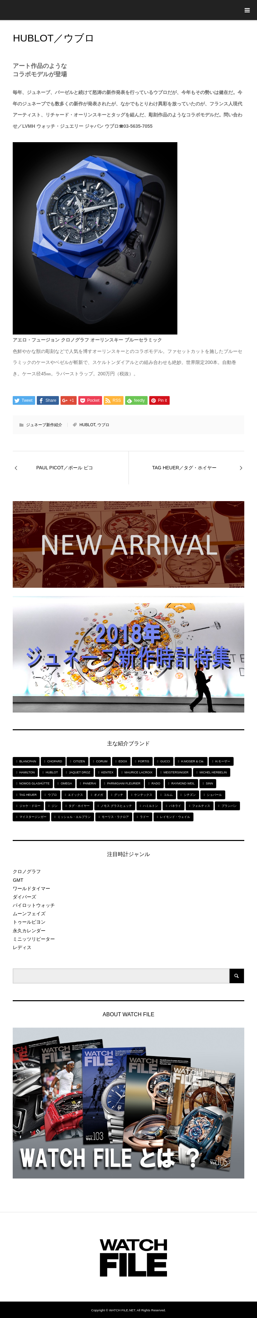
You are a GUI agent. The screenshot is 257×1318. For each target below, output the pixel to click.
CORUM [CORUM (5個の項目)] (101, 761)
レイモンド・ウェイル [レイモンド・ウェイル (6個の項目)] (175, 817)
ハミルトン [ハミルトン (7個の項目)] (150, 806)
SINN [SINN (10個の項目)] (209, 783)
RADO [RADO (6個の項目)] (156, 783)
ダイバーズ (24, 897)
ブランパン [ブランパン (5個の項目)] (229, 806)
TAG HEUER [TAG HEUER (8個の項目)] (28, 794)
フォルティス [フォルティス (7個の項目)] (201, 806)
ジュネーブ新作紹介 (44, 424)
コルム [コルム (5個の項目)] (168, 794)
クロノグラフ (27, 871)
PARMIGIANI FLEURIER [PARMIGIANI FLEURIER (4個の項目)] (123, 783)
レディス (22, 947)
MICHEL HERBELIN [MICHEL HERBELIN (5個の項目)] (213, 772)
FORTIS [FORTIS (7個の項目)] (143, 761)
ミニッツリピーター (34, 939)
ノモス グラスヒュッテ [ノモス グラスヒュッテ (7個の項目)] (116, 806)
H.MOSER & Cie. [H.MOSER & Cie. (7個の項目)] (192, 761)
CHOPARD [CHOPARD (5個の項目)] (54, 761)
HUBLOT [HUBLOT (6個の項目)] (52, 772)
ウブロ (103, 424)
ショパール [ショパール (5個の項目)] (214, 794)
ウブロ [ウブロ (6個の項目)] (52, 794)
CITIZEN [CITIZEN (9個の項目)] (79, 761)
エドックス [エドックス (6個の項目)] (75, 794)
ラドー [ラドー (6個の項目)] (144, 817)
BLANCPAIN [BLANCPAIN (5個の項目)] (27, 761)
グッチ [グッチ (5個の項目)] (118, 794)
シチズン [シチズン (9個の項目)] (190, 794)
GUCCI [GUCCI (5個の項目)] (165, 761)
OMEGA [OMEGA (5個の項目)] (66, 783)
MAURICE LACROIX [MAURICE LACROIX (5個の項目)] (138, 772)
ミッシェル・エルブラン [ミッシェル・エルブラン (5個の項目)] (74, 817)
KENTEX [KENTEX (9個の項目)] (107, 772)
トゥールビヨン (29, 922)
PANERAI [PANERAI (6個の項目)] (89, 783)
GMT (18, 880)
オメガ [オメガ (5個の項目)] (98, 794)
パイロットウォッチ (34, 905)
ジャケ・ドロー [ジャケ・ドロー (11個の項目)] (29, 806)
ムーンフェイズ (29, 913)
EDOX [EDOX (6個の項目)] (122, 761)
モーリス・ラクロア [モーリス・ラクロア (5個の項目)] (115, 817)
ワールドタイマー (31, 888)
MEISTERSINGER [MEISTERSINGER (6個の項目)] (176, 772)
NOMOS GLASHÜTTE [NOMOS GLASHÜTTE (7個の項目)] (34, 783)
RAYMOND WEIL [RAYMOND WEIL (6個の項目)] (183, 783)
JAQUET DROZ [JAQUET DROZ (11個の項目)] (79, 772)
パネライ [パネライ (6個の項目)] (175, 806)
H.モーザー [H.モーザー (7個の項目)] (222, 761)
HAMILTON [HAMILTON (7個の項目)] (27, 772)
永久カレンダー (29, 930)
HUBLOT (87, 424)
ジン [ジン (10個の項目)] (55, 806)
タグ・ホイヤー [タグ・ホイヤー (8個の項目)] (79, 806)
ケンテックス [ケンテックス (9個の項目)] (143, 794)
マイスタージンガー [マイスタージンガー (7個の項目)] (33, 817)
